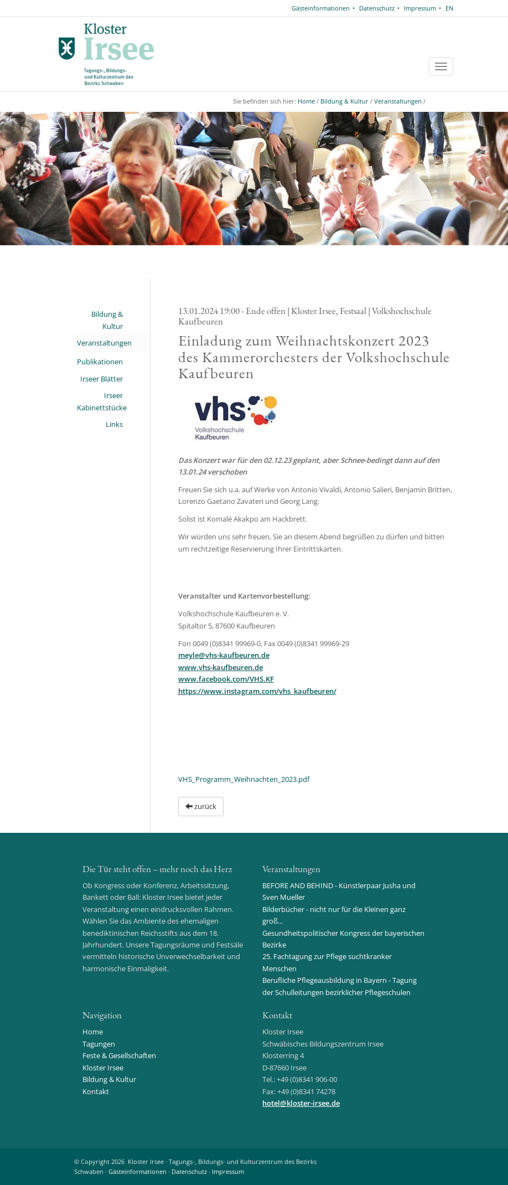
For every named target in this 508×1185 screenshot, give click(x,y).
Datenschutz (377, 8)
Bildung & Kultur (344, 101)
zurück (200, 806)
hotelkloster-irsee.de (301, 1103)
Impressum (420, 8)
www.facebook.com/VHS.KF (226, 679)
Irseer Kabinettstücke (100, 401)
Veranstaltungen (398, 101)
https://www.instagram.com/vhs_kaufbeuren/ (257, 691)
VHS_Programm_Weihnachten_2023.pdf (243, 779)
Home (306, 101)
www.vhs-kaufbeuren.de (220, 667)
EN (449, 8)
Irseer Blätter (101, 379)
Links (114, 424)
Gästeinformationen (321, 8)
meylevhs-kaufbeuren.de (223, 655)
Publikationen (100, 362)
